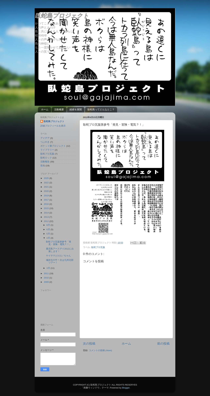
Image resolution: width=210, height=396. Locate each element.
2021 (46, 187)
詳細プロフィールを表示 (53, 126)
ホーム (44, 109)
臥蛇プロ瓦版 (98, 247)
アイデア (45, 138)
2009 (46, 282)
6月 (48, 229)
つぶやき (45, 142)
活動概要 (59, 109)
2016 (46, 204)
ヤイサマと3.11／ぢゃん (58, 255)
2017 (46, 200)
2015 (46, 208)
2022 (46, 182)
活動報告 (45, 161)
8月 (48, 225)
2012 (46, 221)
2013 (46, 217)
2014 (46, 213)
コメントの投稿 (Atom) (100, 350)
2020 (46, 191)
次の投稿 (89, 343)
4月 (48, 238)
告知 (42, 165)
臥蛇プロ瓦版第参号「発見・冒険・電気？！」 (58, 243)
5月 (48, 233)
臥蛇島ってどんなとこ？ (101, 109)
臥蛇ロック (46, 158)
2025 (46, 178)
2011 (46, 273)
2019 (46, 195)
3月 (48, 268)
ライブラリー (47, 150)
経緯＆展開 (76, 109)
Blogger (126, 388)
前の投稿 (163, 343)
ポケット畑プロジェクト (53, 146)
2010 (46, 277)
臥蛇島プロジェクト (62, 15)
